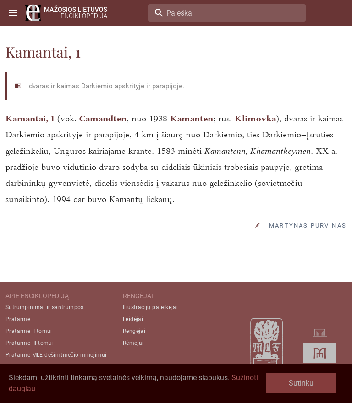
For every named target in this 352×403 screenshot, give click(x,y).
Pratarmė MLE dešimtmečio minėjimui (56, 355)
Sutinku (301, 383)
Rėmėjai (133, 343)
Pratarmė (18, 319)
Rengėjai (134, 331)
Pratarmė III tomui (30, 343)
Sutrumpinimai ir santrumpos (45, 307)
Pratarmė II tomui (29, 331)
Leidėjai (133, 319)
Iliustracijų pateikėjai (150, 307)
